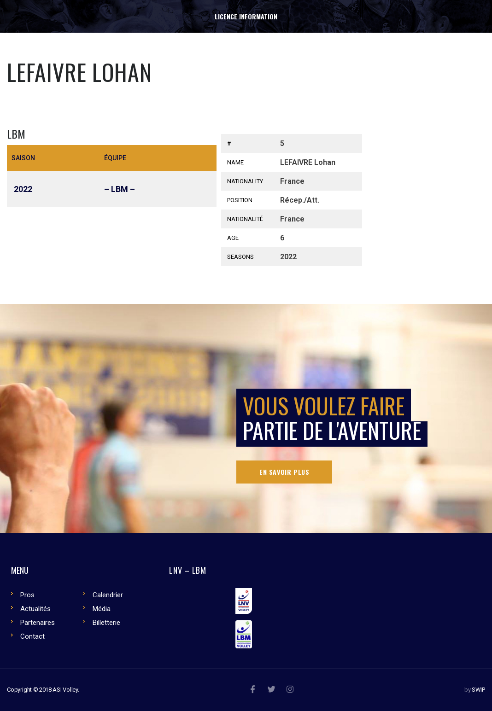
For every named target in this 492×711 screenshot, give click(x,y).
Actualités (35, 609)
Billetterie (106, 622)
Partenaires (37, 622)
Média (102, 609)
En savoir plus (284, 472)
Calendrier (108, 595)
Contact (32, 636)
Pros (27, 595)
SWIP (478, 689)
